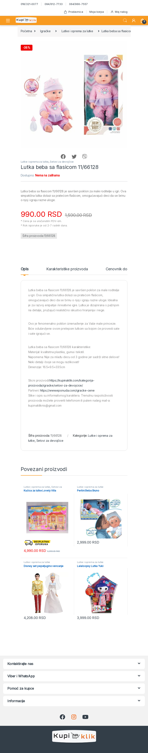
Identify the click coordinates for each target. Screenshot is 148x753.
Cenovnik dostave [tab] (121, 269)
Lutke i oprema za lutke (77, 31)
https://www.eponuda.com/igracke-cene (67, 390)
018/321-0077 (29, 4)
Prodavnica (73, 12)
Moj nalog (118, 12)
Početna (26, 31)
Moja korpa (96, 11)
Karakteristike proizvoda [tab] (67, 269)
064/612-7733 (54, 4)
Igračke (45, 31)
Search (125, 20)
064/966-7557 (78, 4)
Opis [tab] (24, 269)
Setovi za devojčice (62, 161)
